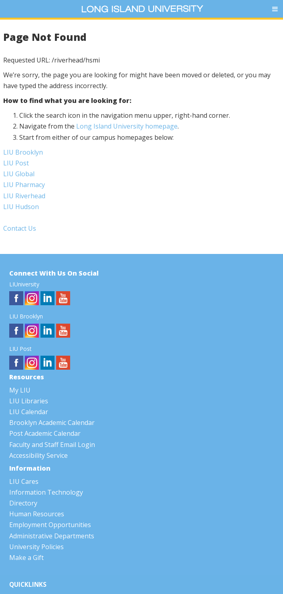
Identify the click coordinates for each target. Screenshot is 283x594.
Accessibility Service (38, 455)
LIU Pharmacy (24, 184)
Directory (23, 503)
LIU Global (18, 173)
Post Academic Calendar (45, 433)
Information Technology (46, 492)
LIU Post (16, 163)
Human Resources (36, 513)
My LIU (19, 390)
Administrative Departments (51, 536)
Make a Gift (26, 557)
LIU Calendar (28, 411)
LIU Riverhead (24, 195)
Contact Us (19, 228)
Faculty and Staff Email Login (52, 444)
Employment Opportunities (50, 524)
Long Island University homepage (127, 126)
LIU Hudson (21, 206)
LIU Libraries (28, 401)
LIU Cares (23, 481)
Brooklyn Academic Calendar (52, 422)
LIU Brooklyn (23, 152)
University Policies (36, 546)
